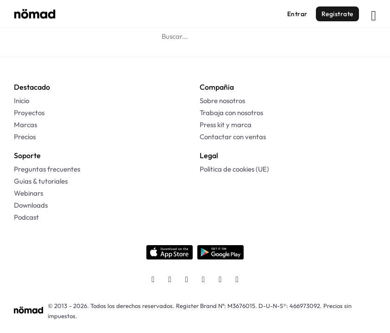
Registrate (337, 14)
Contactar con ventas (233, 136)
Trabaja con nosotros (231, 112)
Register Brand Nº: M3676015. (216, 305)
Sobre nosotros (222, 100)
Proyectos (29, 112)
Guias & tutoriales (41, 181)
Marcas (25, 124)
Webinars (28, 193)
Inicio (21, 100)
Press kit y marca (226, 124)
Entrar (297, 14)
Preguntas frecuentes (47, 169)
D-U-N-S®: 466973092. (290, 305)
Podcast (26, 217)
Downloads (31, 205)
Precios (25, 136)
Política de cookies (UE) (234, 169)
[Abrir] (373, 14)
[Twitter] (186, 280)
